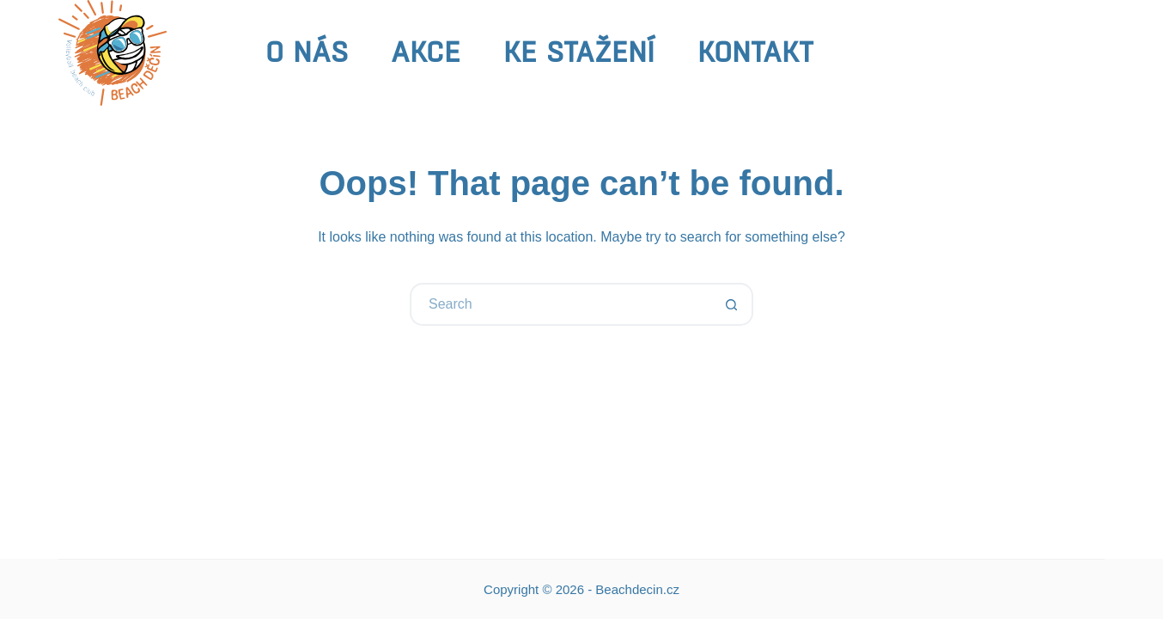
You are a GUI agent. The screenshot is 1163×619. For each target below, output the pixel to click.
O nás (306, 52)
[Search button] (731, 304)
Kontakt (755, 52)
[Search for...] (560, 304)
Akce (425, 52)
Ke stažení (579, 52)
